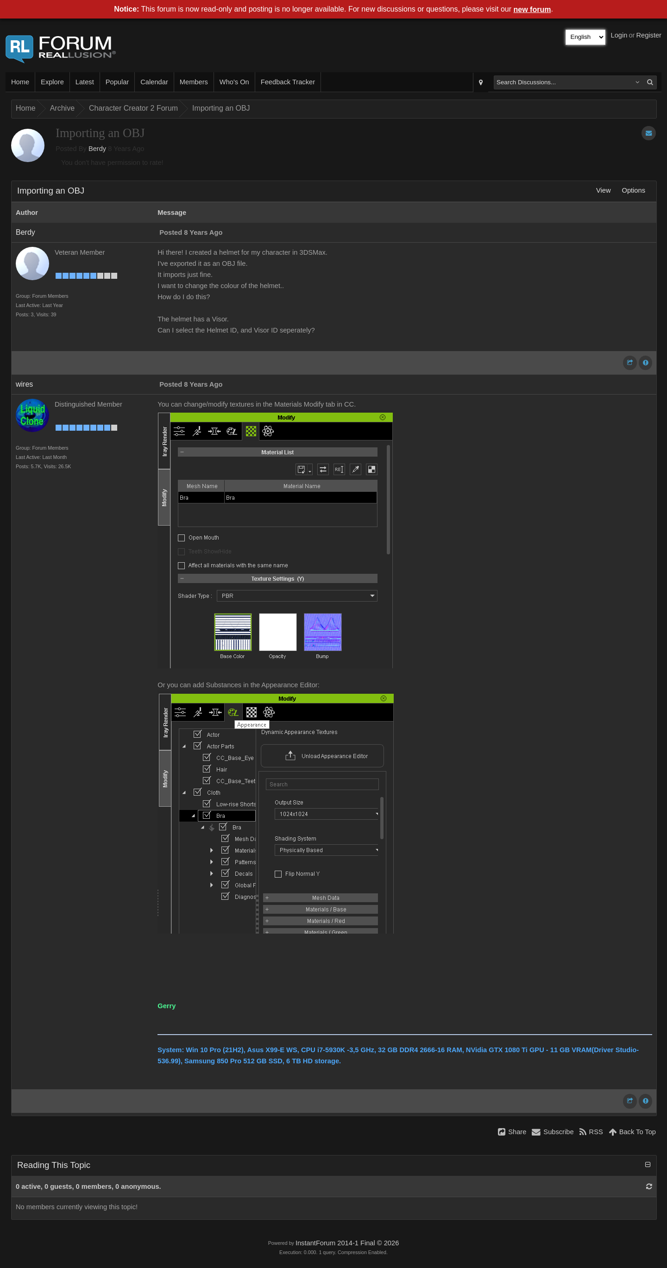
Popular (117, 82)
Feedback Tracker (288, 82)
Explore (52, 82)
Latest (85, 82)
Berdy (97, 148)
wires (24, 384)
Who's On (234, 82)
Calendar (154, 82)
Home (20, 82)
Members (194, 82)
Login (619, 35)
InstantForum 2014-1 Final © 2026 (347, 1243)
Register (648, 35)
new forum (532, 9)
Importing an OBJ (221, 108)
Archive (62, 108)
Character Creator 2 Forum (133, 108)
